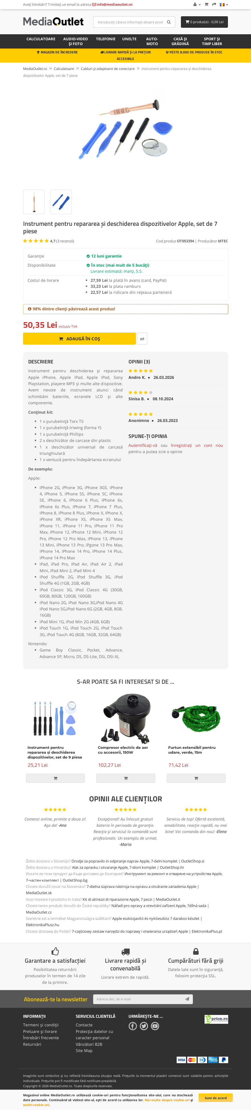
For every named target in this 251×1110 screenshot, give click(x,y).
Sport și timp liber (212, 41)
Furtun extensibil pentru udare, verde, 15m (192, 750)
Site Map (84, 1050)
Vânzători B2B (89, 1044)
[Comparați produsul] (142, 339)
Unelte (129, 38)
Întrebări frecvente (41, 1037)
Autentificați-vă (142, 445)
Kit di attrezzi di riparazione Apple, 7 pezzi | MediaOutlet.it (131, 899)
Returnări (32, 1044)
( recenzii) (62, 241)
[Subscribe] (187, 999)
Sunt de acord (216, 1098)
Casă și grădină (180, 41)
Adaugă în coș (79, 338)
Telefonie (105, 38)
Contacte (84, 1024)
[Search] (168, 22)
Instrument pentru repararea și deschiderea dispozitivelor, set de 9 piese (55, 752)
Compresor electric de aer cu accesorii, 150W (123, 750)
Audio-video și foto (75, 41)
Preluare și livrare (40, 1031)
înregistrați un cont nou (197, 445)
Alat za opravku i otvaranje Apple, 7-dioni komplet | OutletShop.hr (128, 867)
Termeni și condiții (41, 1024)
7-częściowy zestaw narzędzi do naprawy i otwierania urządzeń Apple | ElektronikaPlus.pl (147, 931)
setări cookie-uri (36, 1105)
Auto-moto (152, 41)
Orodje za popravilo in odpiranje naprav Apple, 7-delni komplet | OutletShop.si (138, 861)
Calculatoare (40, 38)
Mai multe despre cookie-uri (167, 1100)
